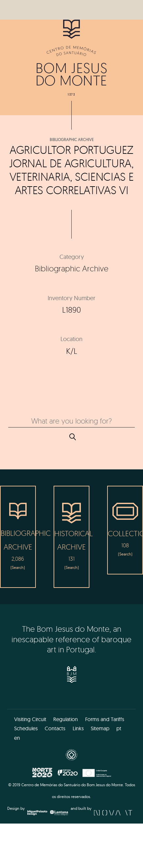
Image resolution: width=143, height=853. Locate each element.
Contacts (55, 728)
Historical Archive (71, 540)
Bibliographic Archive (72, 139)
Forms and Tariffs (104, 719)
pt (118, 728)
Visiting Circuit (30, 719)
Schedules (26, 728)
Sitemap (100, 728)
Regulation (65, 719)
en (17, 738)
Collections (125, 533)
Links (78, 728)
